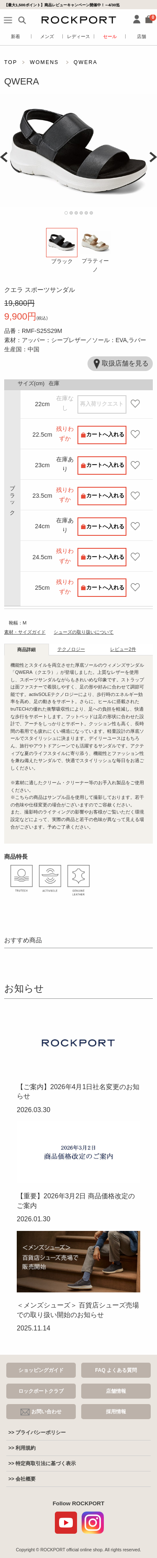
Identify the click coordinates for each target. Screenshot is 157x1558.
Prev (4, 157)
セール (110, 36)
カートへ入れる (105, 434)
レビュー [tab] (123, 649)
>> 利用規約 (22, 1448)
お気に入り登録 (135, 404)
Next (153, 157)
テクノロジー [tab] (71, 649)
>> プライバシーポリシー (37, 1432)
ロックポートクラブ (41, 1391)
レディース (78, 36)
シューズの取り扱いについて (83, 631)
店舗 (141, 36)
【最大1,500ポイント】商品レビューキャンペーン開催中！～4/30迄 (62, 5)
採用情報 (116, 1412)
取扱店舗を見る (120, 363)
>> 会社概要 (22, 1479)
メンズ (47, 36)
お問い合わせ (41, 1412)
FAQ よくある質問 (116, 1370)
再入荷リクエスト (102, 404)
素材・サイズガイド (25, 631)
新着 (15, 36)
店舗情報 (116, 1391)
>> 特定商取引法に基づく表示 (42, 1463)
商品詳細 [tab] (26, 649)
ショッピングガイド (41, 1370)
